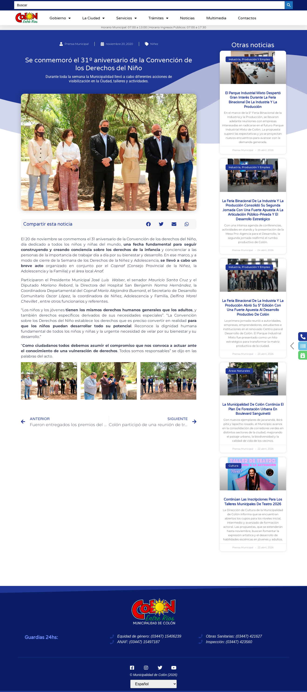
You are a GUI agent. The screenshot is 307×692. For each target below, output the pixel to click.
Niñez (154, 44)
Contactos (247, 18)
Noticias (187, 18)
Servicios (126, 18)
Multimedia (216, 18)
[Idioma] (153, 684)
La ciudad (93, 18)
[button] (148, 224)
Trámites (158, 18)
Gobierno (60, 18)
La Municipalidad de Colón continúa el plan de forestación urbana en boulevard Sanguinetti (253, 409)
